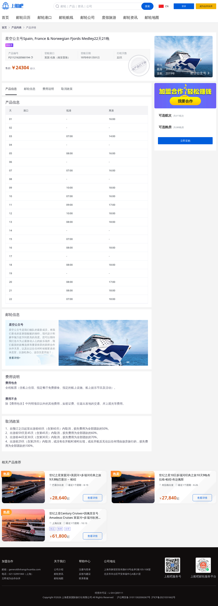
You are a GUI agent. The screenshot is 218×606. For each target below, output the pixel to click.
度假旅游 (109, 17)
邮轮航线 (66, 17)
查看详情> (14, 357)
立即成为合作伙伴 (11, 578)
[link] (4, 27)
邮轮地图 (152, 17)
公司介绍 (58, 569)
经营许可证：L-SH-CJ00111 (109, 592)
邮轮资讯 (130, 17)
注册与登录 (85, 569)
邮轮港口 (45, 17)
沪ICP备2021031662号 (163, 597)
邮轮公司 (87, 17)
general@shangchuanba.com (25, 569)
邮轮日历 (23, 17)
